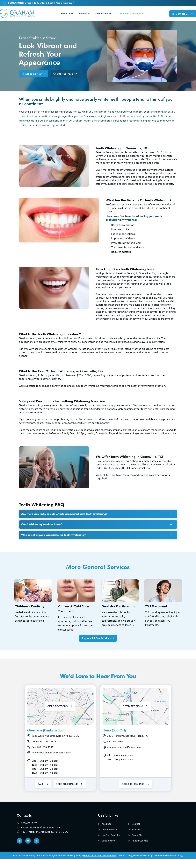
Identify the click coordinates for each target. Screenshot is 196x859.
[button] (67, 13)
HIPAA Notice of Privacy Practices (99, 855)
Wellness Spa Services (132, 13)
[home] (17, 13)
